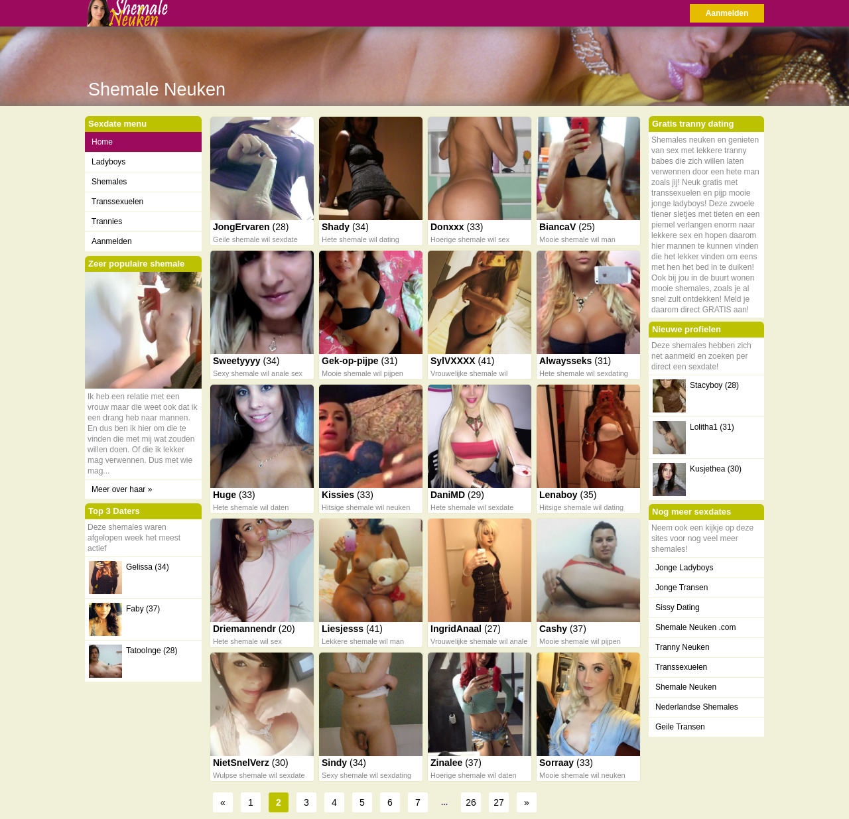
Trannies (107, 221)
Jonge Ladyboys (684, 567)
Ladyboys (108, 161)
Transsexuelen (117, 201)
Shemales (109, 181)
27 (498, 802)
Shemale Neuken (685, 687)
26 (471, 802)
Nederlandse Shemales (696, 707)
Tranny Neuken (682, 647)
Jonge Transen (681, 587)
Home (102, 142)
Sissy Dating (677, 607)
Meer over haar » (122, 489)
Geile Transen (680, 726)
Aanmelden (727, 13)
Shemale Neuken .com (695, 627)
